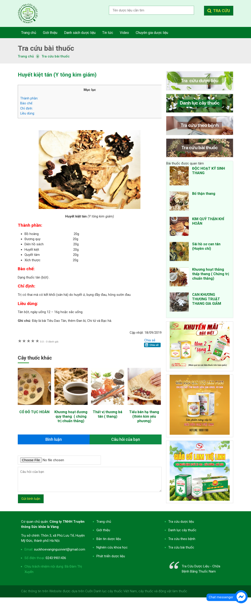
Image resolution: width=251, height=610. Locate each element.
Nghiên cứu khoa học (112, 547)
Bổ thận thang (203, 193)
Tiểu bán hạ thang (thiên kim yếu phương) (144, 416)
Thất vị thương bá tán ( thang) (107, 414)
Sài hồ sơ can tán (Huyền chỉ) (206, 246)
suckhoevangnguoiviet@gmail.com (59, 549)
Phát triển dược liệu (110, 556)
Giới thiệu (103, 530)
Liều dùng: (27, 113)
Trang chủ (103, 522)
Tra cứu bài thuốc (56, 56)
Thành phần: (29, 98)
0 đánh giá (49, 341)
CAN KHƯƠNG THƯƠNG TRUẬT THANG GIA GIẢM (206, 299)
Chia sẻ (149, 340)
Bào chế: (26, 103)
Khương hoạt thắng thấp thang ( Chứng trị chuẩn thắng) (210, 274)
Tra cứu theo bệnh (181, 539)
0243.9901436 (56, 558)
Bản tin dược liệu (108, 539)
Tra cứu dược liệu (31, 13)
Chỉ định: (26, 108)
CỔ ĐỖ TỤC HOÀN (34, 412)
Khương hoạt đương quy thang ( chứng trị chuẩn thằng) (70, 416)
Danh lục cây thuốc (182, 530)
